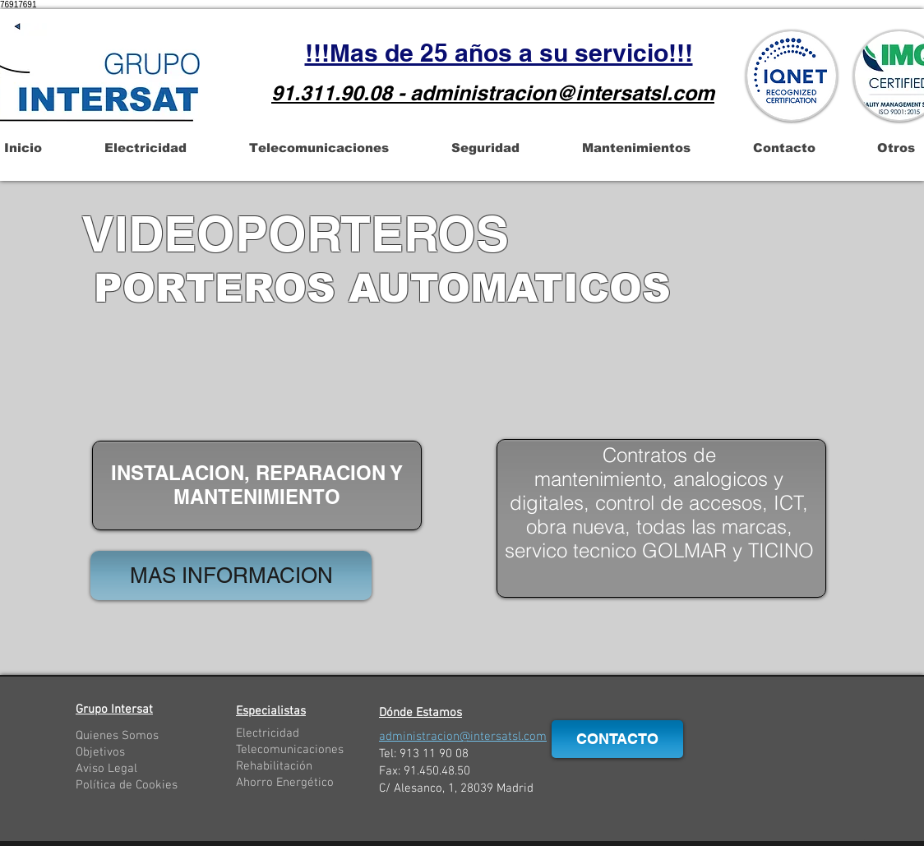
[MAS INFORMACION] (231, 575)
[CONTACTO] (617, 739)
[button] (144, 147)
